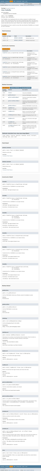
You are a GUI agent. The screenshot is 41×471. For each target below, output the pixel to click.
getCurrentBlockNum (13, 97)
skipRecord (11, 118)
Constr (13, 5)
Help (26, 1)
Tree (15, 1)
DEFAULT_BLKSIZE (18, 37)
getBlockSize (11, 95)
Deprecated (18, 1)
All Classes (2, 3)
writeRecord (11, 121)
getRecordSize (11, 105)
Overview (2, 1)
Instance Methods (15, 87)
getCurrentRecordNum (13, 100)
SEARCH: (26, 3)
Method (17, 5)
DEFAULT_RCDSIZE (18, 40)
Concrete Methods (26, 87)
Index (23, 1)
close (9, 92)
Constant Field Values (7, 155)
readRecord (11, 111)
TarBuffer (5, 52)
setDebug (10, 114)
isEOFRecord (11, 107)
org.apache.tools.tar (10, 8)
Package (7, 1)
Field (9, 5)
